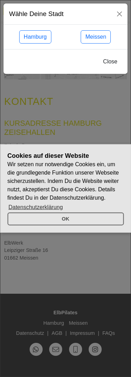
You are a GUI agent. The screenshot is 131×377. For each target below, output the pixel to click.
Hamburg (35, 37)
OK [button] (66, 219)
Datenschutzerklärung (35, 207)
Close (110, 61)
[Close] (119, 14)
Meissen (95, 37)
